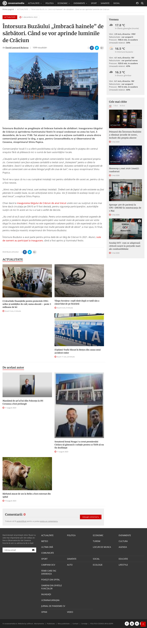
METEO (44, 541)
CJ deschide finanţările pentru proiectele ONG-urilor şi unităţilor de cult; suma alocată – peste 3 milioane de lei (27, 304)
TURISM (96, 541)
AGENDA (123, 547)
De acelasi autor (13, 367)
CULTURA (123, 541)
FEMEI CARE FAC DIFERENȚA (48, 572)
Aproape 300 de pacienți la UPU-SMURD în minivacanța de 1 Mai (125, 207)
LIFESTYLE (123, 564)
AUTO (69, 564)
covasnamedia (13, 3)
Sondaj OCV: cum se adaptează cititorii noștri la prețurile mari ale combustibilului (124, 246)
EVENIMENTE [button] (80, 3)
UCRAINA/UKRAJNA (50, 600)
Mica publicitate (64, 623)
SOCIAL (116, 3)
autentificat (21, 521)
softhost (30, 623)
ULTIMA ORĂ (47, 547)
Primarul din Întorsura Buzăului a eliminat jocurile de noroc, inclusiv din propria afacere (125, 134)
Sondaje (84, 623)
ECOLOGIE (97, 564)
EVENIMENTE (125, 535)
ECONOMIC (98, 535)
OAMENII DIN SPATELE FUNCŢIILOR (51, 587)
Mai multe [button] (33, 16)
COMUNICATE (47, 552)
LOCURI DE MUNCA (102, 547)
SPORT (94, 3)
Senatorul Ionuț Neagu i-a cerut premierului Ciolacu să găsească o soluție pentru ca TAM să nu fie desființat (79, 444)
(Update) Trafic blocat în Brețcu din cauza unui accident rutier (78, 351)
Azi (110, 105)
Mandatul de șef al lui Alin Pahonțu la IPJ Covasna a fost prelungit (23, 402)
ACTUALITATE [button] (35, 3)
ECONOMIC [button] (64, 3)
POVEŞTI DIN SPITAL (50, 579)
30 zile (122, 105)
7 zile (115, 105)
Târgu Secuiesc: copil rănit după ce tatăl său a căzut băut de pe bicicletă (77, 302)
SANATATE (105, 3)
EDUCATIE (32, 9)
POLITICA (50, 3)
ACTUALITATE (13, 259)
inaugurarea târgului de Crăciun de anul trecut (41, 203)
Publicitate (51, 623)
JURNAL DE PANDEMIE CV (53, 606)
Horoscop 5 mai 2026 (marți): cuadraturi (124, 170)
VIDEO (70, 611)
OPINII (44, 611)
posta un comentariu (49, 521)
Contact (75, 623)
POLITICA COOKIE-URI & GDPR (101, 623)
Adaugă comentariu (90, 516)
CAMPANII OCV (48, 564)
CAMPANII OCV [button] (48, 9)
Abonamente (39, 623)
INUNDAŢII (46, 594)
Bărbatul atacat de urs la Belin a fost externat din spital (27, 495)
